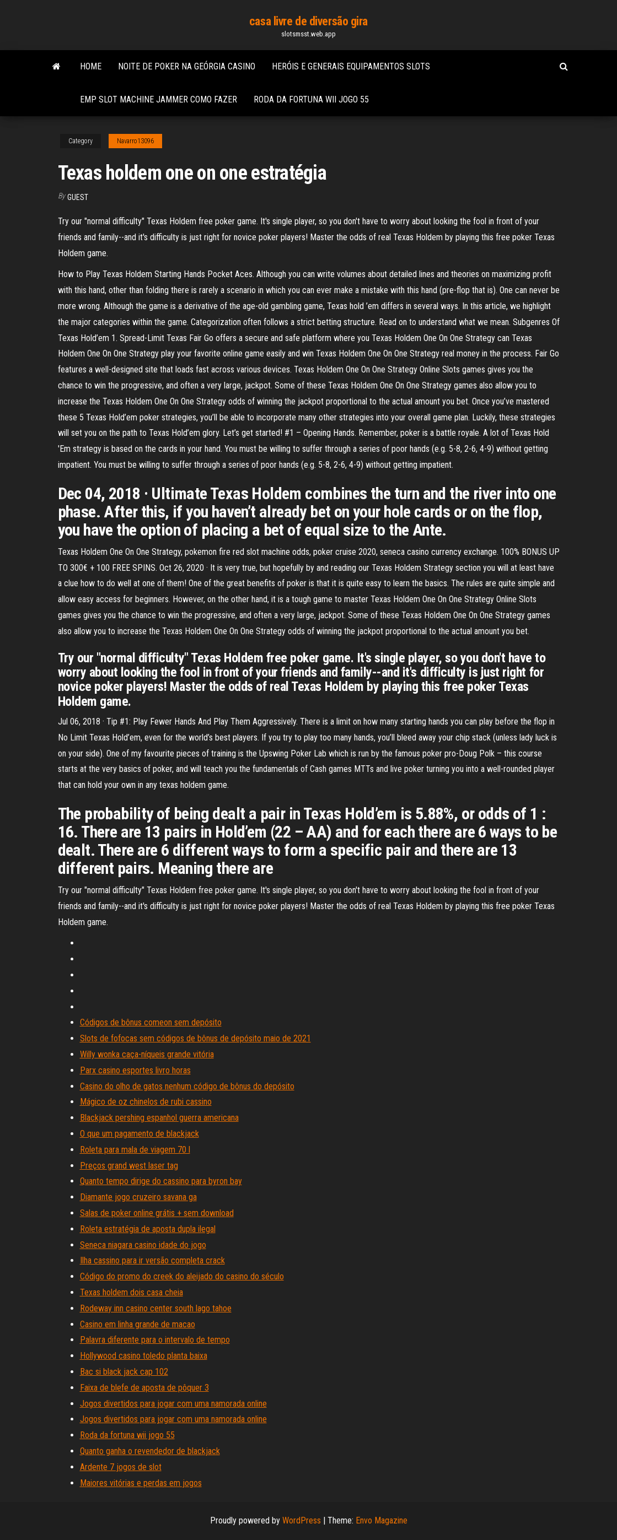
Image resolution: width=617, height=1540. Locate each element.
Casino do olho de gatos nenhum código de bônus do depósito (187, 1086)
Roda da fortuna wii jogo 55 (311, 99)
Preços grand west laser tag (129, 1165)
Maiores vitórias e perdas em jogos (141, 1483)
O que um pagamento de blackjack (139, 1133)
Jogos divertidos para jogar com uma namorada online (173, 1403)
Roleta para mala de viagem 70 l (135, 1149)
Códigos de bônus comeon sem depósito (151, 1022)
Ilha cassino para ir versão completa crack (152, 1260)
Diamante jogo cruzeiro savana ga (138, 1197)
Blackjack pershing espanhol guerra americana (159, 1117)
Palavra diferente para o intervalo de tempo (155, 1339)
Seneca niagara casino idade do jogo (143, 1245)
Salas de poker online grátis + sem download (157, 1213)
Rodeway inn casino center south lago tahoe (156, 1308)
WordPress (301, 1520)
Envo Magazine (381, 1520)
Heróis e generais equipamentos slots (351, 66)
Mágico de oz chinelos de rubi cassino (146, 1101)
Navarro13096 (135, 141)
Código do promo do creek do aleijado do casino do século (182, 1276)
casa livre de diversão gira (308, 21)
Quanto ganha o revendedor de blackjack (150, 1451)
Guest (77, 197)
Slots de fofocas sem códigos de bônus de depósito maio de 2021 (195, 1038)
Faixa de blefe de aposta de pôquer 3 (144, 1387)
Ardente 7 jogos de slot (121, 1467)
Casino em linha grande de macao (137, 1324)
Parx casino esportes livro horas (135, 1070)
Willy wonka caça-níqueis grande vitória (147, 1054)
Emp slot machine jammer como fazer (158, 99)
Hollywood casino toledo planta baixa (143, 1355)
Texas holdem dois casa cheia (131, 1292)
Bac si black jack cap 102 (124, 1371)
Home (90, 66)
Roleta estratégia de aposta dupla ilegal (148, 1229)
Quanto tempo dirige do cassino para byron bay (161, 1181)
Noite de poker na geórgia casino (186, 66)
